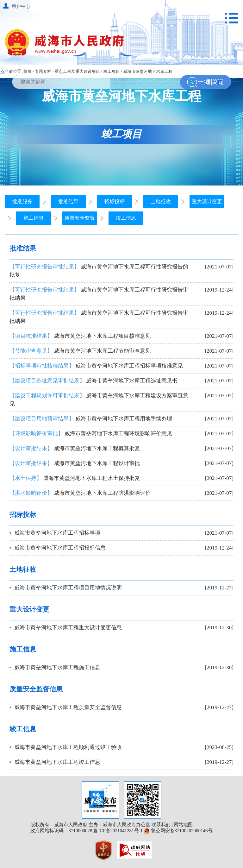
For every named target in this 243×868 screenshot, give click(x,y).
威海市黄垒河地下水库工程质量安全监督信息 (68, 707)
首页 (27, 71)
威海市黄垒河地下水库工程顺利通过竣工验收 (68, 747)
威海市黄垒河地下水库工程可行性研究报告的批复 (98, 271)
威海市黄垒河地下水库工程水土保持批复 (74, 478)
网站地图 (183, 824)
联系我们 (161, 824)
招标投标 (114, 201)
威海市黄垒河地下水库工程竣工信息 (57, 762)
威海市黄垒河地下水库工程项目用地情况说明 (68, 588)
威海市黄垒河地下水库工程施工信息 (57, 667)
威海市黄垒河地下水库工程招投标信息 (60, 548)
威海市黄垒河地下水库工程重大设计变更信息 (68, 628)
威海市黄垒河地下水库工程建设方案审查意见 (98, 400)
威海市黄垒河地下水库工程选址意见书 (93, 381)
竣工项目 (111, 71)
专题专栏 (43, 71)
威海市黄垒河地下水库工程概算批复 (74, 448)
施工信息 (33, 218)
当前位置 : (14, 71)
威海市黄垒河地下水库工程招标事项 (57, 533)
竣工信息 (126, 218)
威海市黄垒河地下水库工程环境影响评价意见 (90, 434)
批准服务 (22, 201)
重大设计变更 (207, 201)
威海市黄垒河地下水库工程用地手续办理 (90, 419)
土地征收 (161, 201)
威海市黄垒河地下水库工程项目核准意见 (80, 336)
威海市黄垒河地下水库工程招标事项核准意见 (96, 366)
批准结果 (68, 201)
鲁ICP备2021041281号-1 (118, 830)
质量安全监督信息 (36, 689)
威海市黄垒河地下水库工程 (147, 71)
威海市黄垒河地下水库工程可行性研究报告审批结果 (98, 294)
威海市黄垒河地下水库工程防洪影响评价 (80, 493)
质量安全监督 (80, 218)
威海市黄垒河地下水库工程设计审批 (74, 463)
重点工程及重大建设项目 (77, 71)
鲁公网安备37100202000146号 (178, 830)
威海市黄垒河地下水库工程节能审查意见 (80, 351)
